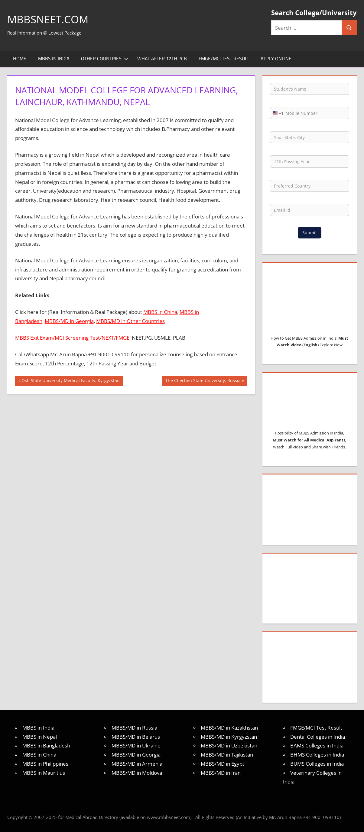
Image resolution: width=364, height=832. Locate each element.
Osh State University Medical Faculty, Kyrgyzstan (70, 381)
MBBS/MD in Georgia (69, 321)
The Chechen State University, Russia (203, 381)
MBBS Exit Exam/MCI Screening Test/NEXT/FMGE (72, 337)
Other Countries (104, 58)
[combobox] (277, 113)
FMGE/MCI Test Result (224, 58)
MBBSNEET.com (49, 19)
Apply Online (276, 58)
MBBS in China (160, 311)
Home (19, 58)
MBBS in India (54, 58)
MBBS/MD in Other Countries (130, 321)
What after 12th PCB (162, 58)
